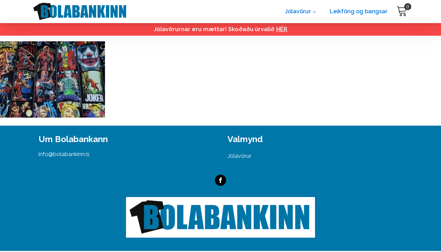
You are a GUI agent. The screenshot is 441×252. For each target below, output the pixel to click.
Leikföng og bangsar (358, 11)
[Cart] (402, 11)
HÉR (281, 29)
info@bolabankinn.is (64, 154)
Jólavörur (298, 11)
